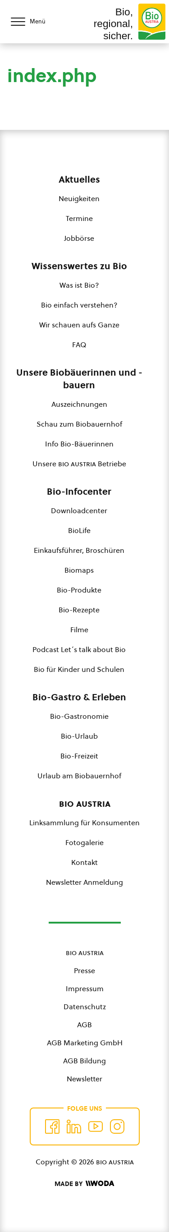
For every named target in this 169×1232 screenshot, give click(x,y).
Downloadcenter (79, 510)
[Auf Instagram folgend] (117, 1126)
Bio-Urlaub (79, 736)
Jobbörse (79, 238)
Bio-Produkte (79, 590)
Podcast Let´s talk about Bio (79, 649)
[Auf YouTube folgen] (95, 1126)
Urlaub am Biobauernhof (79, 776)
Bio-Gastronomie (79, 716)
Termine (79, 218)
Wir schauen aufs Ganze (79, 325)
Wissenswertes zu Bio (79, 266)
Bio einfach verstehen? (79, 305)
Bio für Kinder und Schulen (79, 669)
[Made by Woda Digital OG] (84, 1183)
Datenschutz (85, 1006)
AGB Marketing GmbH (85, 1043)
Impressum (85, 988)
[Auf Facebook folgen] (52, 1126)
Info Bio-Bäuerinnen (79, 444)
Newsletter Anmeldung (84, 882)
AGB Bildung (84, 1061)
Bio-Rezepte (79, 610)
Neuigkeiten (79, 198)
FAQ (79, 344)
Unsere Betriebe (79, 464)
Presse (84, 970)
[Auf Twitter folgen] (74, 1126)
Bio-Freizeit (79, 756)
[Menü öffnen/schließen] (36, 21)
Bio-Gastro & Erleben (79, 697)
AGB (84, 1025)
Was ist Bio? (79, 285)
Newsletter (84, 1079)
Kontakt (84, 862)
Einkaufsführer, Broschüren (79, 550)
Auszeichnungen (79, 404)
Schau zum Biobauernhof (79, 424)
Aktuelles (79, 179)
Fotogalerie (84, 842)
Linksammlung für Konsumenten (84, 822)
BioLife (79, 530)
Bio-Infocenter (79, 491)
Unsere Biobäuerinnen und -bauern (79, 378)
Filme (79, 629)
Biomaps (79, 570)
